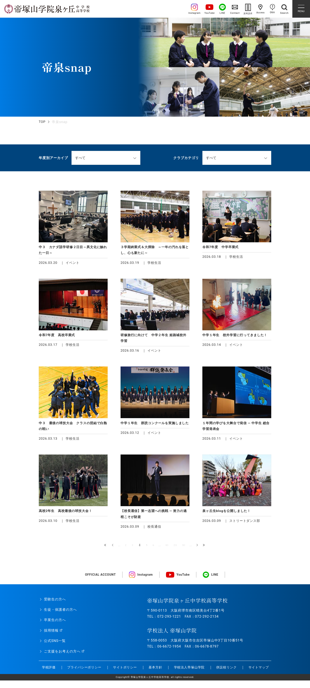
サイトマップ (251, 675)
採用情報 (51, 633)
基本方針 (146, 675)
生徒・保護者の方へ (60, 613)
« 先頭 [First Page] (101, 548)
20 (177, 548)
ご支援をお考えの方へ (62, 654)
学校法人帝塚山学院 (180, 675)
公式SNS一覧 (55, 644)
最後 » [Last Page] (209, 548)
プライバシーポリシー (73, 675)
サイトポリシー (115, 675)
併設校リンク (218, 675)
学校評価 (44, 672)
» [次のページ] (202, 548)
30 (187, 548)
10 (167, 548)
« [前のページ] (108, 548)
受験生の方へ (55, 602)
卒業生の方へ (55, 623)
